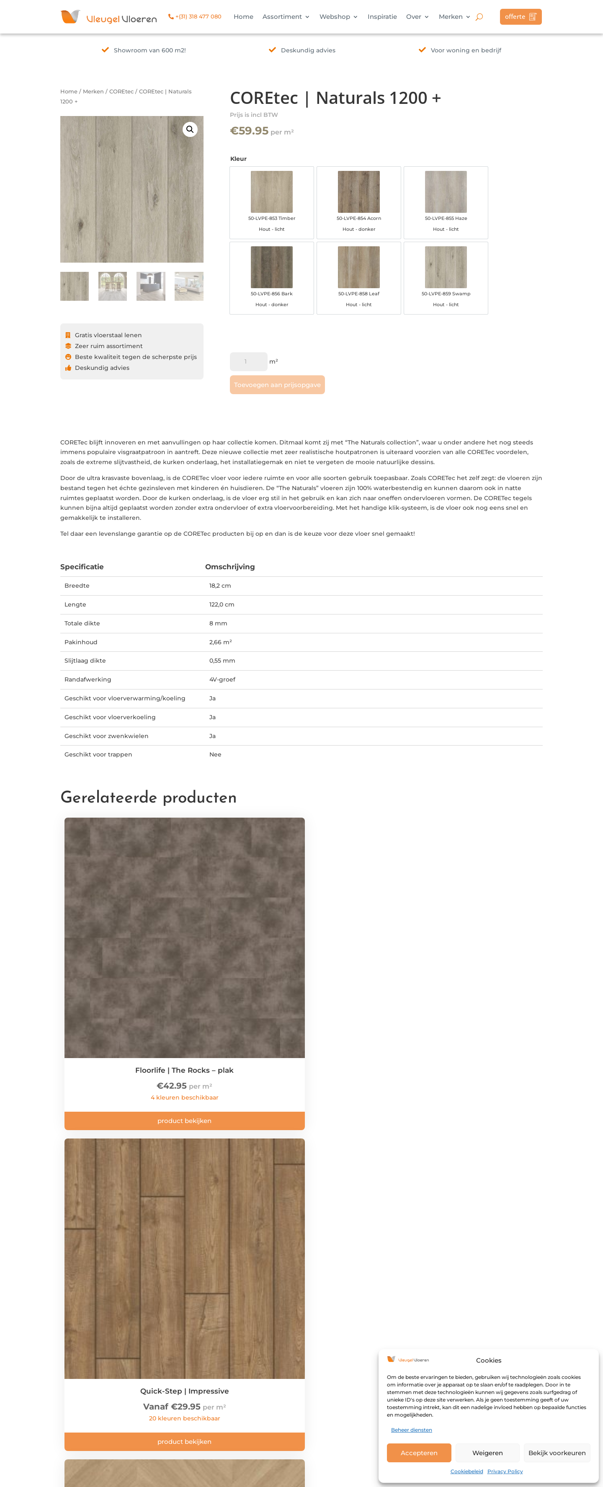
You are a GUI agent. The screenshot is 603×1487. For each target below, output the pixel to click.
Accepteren (419, 1453)
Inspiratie (382, 17)
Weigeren (487, 1453)
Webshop (335, 17)
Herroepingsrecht (291, 1364)
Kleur (238, 159)
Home (243, 17)
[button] (190, 129)
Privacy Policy (505, 1471)
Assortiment (282, 17)
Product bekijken (121, 1024)
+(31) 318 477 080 (195, 16)
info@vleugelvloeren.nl (197, 1364)
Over (413, 17)
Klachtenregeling (290, 1354)
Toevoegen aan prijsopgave (277, 406)
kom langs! (345, 1195)
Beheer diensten (411, 1430)
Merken (451, 17)
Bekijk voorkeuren (557, 1453)
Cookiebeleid (467, 1471)
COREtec (121, 91)
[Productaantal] (249, 383)
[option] (257, 208)
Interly (186, 1475)
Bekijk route (180, 1343)
